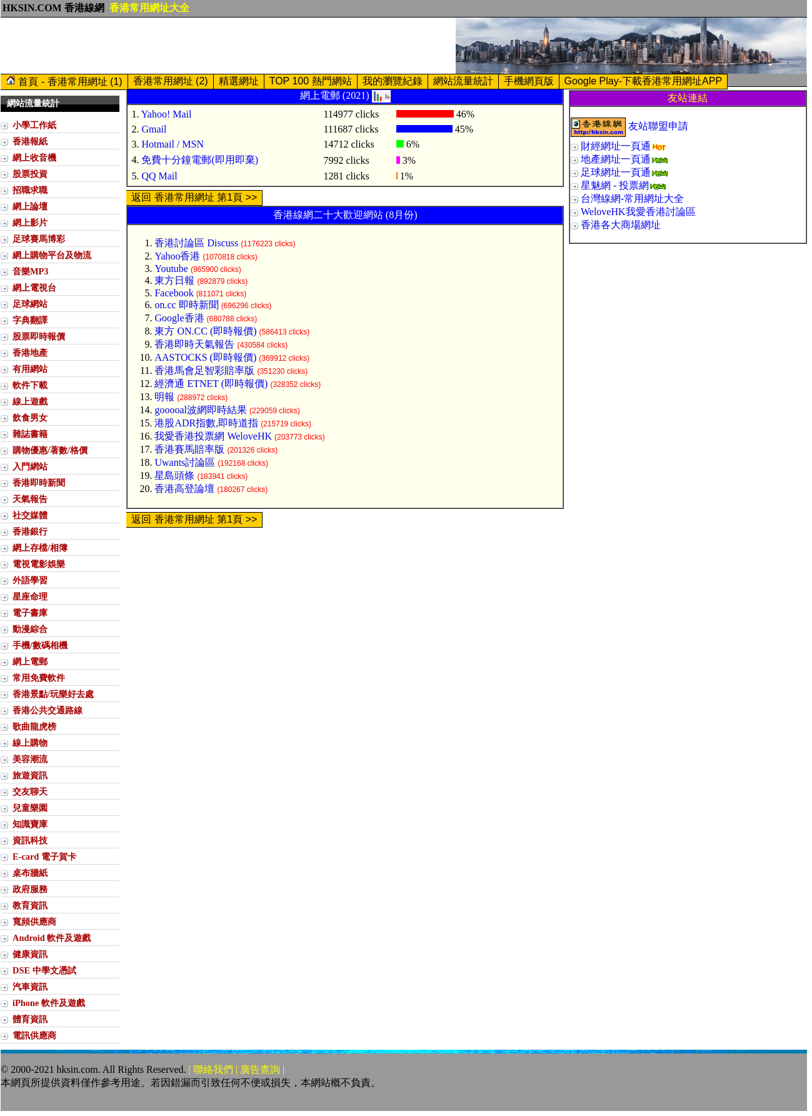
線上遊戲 (30, 401)
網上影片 (30, 223)
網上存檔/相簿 (40, 548)
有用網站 (30, 369)
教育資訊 (30, 905)
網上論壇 (30, 206)
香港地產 (30, 353)
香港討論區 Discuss (196, 243)
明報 (164, 396)
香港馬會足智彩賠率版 (204, 370)
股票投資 (30, 174)
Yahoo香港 (177, 256)
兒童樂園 (30, 808)
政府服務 (30, 889)
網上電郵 (30, 661)
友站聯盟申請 (658, 126)
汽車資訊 (30, 987)
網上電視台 (34, 288)
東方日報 (174, 280)
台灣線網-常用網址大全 (632, 198)
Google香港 (179, 318)
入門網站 (30, 466)
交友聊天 (30, 792)
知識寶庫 (30, 824)
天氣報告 (30, 499)
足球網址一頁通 (616, 172)
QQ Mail (159, 176)
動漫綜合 (30, 629)
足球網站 (30, 304)
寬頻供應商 (34, 922)
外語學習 (30, 580)
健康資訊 (30, 954)
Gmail (153, 129)
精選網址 (239, 81)
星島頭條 (174, 475)
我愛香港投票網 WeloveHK (213, 436)
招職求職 (30, 190)
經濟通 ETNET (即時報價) (211, 383)
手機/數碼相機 (40, 645)
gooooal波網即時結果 (200, 410)
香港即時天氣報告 (194, 344)
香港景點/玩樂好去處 (53, 694)
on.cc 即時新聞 (186, 304)
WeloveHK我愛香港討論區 (638, 211)
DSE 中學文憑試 (44, 970)
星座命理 (30, 596)
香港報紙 (30, 141)
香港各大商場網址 (621, 224)
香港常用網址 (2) (170, 81)
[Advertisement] (228, 46)
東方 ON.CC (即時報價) (205, 331)
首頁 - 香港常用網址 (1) (64, 81)
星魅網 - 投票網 (615, 185)
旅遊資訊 (30, 775)
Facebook (173, 293)
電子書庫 (30, 613)
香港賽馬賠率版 (189, 449)
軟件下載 (30, 385)
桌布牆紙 (30, 873)
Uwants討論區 (184, 462)
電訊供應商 (34, 1035)
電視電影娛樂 (39, 564)
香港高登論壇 (184, 488)
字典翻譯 (30, 320)
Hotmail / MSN (172, 144)
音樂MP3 (31, 271)
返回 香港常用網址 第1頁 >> (194, 197)
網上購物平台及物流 (52, 255)
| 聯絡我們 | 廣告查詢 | (237, 1069)
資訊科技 (30, 840)
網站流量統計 (463, 81)
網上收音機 (34, 158)
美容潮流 (30, 759)
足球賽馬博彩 (39, 239)
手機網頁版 (529, 81)
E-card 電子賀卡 (44, 857)
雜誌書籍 (30, 434)
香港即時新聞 (39, 483)
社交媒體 (30, 515)
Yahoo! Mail (166, 114)
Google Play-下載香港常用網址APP (643, 81)
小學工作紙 (34, 125)
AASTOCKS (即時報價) (205, 357)
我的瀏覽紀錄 (393, 81)
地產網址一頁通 (616, 159)
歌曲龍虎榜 (34, 726)
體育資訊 (30, 1019)
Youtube (171, 268)
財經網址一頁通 (616, 146)
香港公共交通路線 (48, 710)
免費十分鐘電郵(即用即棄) (199, 159)
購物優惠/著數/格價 (50, 450)
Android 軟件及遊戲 (52, 938)
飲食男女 (30, 418)
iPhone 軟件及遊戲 (49, 1003)
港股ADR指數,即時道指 (206, 423)
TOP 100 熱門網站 (310, 81)
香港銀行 (30, 531)
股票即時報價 (39, 336)
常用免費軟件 (39, 678)
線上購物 (30, 743)
